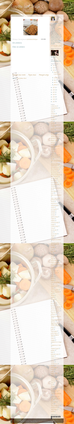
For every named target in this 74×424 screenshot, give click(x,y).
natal (52, 294)
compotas (53, 221)
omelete (52, 297)
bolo (52, 159)
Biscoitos (53, 149)
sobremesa (53, 377)
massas (52, 288)
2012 (54, 99)
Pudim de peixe (54, 331)
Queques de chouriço (55, 358)
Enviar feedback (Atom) (21, 78)
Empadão (53, 236)
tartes (52, 404)
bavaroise (53, 142)
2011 (54, 102)
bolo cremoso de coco (55, 167)
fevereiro (56, 85)
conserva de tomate (54, 222)
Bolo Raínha (53, 191)
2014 (54, 95)
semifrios (52, 375)
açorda (52, 110)
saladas (52, 369)
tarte (52, 388)
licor (52, 284)
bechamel (53, 144)
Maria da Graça (55, 22)
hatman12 (41, 421)
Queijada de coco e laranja (56, 342)
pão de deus (53, 305)
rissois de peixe (54, 368)
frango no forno (54, 273)
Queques (52, 356)
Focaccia (52, 255)
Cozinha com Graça (25, 7)
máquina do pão (54, 286)
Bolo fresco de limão (55, 184)
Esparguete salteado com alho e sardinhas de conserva (56, 244)
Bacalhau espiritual (55, 137)
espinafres (53, 247)
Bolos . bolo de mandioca (56, 195)
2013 (54, 97)
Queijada (52, 340)
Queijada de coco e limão (56, 345)
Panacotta (53, 299)
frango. (52, 275)
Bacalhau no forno (55, 138)
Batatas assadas (54, 140)
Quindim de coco (54, 364)
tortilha (52, 411)
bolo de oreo (53, 180)
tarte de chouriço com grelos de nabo (55, 391)
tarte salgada (53, 402)
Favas (52, 249)
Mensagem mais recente (18, 75)
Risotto (52, 366)
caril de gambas (54, 209)
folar (52, 257)
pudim (52, 329)
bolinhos (52, 153)
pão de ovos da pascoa (55, 311)
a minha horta (54, 106)
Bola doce (53, 151)
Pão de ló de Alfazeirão (55, 307)
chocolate (53, 213)
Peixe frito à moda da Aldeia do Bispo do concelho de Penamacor (55, 324)
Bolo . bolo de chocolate (56, 161)
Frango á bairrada (54, 261)
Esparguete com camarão (56, 240)
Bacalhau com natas (55, 135)
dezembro (56, 72)
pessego (52, 327)
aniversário (53, 114)
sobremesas (53, 381)
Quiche (52, 360)
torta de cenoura (54, 408)
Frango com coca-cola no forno (56, 268)
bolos (52, 193)
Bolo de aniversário (55, 169)
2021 (54, 66)
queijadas (53, 350)
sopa (52, 385)
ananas (52, 112)
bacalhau (53, 123)
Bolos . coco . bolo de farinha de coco (55, 199)
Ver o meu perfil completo (56, 46)
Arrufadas (53, 119)
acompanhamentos (54, 108)
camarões (53, 207)
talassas (52, 387)
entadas (52, 238)
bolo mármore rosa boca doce (56, 188)
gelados (52, 277)
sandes (52, 371)
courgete (52, 224)
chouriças (53, 215)
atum (52, 121)
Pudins (52, 338)
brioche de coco (54, 203)
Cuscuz (52, 228)
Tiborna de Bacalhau (55, 406)
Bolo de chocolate (54, 173)
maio (55, 80)
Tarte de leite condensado (56, 394)
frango (52, 259)
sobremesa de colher (55, 379)
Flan (52, 253)
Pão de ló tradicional (55, 309)
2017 (54, 88)
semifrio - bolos (54, 373)
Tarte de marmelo (54, 397)
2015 (54, 92)
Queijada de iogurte (55, 349)
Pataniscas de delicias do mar (56, 317)
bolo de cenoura (54, 171)
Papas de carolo (54, 313)
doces (52, 232)
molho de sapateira (55, 290)
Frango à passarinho (55, 263)
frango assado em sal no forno (56, 265)
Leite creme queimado (55, 282)
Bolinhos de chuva (55, 157)
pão (51, 301)
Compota (53, 219)
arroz (52, 117)
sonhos (52, 383)
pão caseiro (53, 303)
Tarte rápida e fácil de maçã (55, 399)
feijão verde (53, 251)
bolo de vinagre (54, 182)
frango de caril (54, 271)
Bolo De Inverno (54, 177)
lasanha (52, 280)
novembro (56, 78)
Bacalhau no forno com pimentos (56, 125)
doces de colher (54, 234)
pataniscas (53, 315)
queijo (52, 352)
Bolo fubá (53, 186)
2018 (54, 70)
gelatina (52, 278)
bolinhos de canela (54, 155)
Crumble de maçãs (57, 74)
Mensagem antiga (44, 75)
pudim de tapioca (54, 333)
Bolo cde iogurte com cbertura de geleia (55, 164)
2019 (54, 68)
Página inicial (32, 75)
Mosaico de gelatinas (55, 292)
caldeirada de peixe (54, 205)
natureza (52, 296)
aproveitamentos (54, 116)
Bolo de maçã (53, 179)
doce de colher (53, 230)
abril (55, 82)
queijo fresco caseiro (55, 354)
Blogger (52, 421)
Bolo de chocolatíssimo (55, 175)
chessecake (53, 211)
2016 (54, 90)
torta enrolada (54, 410)
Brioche (52, 202)
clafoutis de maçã (54, 217)
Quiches (52, 362)
